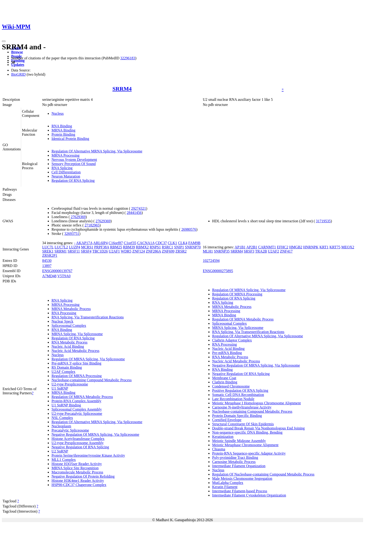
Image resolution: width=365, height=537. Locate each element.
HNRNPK (310, 247)
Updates (17, 65)
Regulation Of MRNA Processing (76, 376)
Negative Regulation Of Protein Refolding (83, 476)
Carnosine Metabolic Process (234, 462)
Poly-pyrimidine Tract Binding (235, 457)
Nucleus (57, 113)
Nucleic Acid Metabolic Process (75, 351)
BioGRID (18, 74)
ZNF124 (138, 251)
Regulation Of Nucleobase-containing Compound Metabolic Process (263, 474)
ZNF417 (286, 251)
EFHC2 (282, 247)
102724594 (211, 261)
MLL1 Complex (63, 460)
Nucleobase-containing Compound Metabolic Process (91, 380)
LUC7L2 (61, 247)
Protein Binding (63, 134)
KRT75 (334, 247)
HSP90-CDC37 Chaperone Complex (78, 485)
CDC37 (161, 243)
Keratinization (222, 437)
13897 (46, 266)
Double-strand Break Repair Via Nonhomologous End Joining (258, 428)
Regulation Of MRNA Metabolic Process (82, 397)
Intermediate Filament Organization (238, 466)
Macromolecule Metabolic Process (77, 472)
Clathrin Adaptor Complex (232, 340)
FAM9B (194, 243)
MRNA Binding (63, 130)
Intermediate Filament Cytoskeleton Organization (249, 495)
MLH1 (208, 251)
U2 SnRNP (59, 451)
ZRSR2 (181, 251)
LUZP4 (74, 247)
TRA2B (261, 251)
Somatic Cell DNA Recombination (238, 395)
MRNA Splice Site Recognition (74, 468)
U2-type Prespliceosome (69, 384)
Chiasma (218, 449)
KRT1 (323, 247)
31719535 (323, 221)
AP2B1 (251, 247)
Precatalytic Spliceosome (70, 430)
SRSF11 (74, 251)
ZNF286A (153, 251)
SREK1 (48, 251)
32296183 (127, 58)
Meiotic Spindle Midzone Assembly (239, 441)
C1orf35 (130, 243)
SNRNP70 (193, 247)
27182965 (91, 225)
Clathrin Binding (224, 382)
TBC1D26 (100, 251)
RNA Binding (61, 126)
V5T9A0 (64, 276)
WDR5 (126, 251)
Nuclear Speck (62, 321)
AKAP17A (84, 243)
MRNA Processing (65, 155)
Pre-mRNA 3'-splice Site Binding (76, 363)
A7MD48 (49, 276)
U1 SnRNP (59, 388)
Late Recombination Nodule (233, 399)
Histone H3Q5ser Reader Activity (76, 464)
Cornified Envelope (226, 420)
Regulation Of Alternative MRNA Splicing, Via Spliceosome (96, 151)
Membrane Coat (224, 378)
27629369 (78, 217)
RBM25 (116, 247)
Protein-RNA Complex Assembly (76, 401)
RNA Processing (63, 313)
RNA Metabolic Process (69, 342)
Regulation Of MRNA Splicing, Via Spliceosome (88, 359)
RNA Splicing (61, 168)
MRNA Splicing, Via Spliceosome (77, 334)
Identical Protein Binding (70, 139)
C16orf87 (116, 243)
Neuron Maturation (65, 176)
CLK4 (182, 243)
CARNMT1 (267, 247)
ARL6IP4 (100, 243)
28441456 (134, 213)
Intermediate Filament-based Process (239, 491)
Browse (17, 52)
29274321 (138, 208)
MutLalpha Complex (227, 483)
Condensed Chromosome (231, 386)
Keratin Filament (224, 487)
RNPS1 (155, 247)
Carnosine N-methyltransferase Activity (241, 407)
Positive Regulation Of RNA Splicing (240, 390)
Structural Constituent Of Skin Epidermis (243, 424)
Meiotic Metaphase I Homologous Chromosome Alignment (256, 403)
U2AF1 (114, 251)
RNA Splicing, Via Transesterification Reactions (87, 317)
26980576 (188, 229)
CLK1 (172, 243)
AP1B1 (240, 247)
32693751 (71, 234)
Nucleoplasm (61, 426)
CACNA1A (146, 243)
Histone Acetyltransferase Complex (78, 439)
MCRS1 (87, 247)
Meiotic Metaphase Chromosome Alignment (245, 445)
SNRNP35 (222, 251)
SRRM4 (122, 89)
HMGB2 (295, 247)
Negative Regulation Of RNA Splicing (80, 447)
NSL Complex (62, 418)
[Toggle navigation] (4, 41)
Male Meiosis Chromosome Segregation (242, 478)
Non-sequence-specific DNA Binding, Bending (247, 432)
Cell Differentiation (66, 172)
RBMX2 (142, 247)
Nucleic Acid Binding (67, 346)
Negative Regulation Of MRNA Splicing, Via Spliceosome (95, 434)
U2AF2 (273, 251)
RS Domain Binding (66, 367)
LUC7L (48, 247)
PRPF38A (101, 247)
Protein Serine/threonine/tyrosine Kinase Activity (88, 455)
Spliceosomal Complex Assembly (76, 409)
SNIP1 (179, 247)
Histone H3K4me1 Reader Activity (77, 481)
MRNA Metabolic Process (71, 309)
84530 (46, 261)
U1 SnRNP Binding (66, 405)
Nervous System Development (74, 160)
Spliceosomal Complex (68, 326)
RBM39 (129, 247)
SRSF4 (86, 251)
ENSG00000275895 (218, 271)
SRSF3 (249, 251)
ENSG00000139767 (57, 271)
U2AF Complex (63, 372)
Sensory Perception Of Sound (73, 164)
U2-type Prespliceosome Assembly (77, 443)
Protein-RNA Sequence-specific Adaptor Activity (249, 453)
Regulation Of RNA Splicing (73, 180)
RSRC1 (167, 247)
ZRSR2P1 (49, 255)
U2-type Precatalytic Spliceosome (76, 413)
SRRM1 (60, 251)
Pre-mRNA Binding (227, 353)
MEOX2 (347, 247)
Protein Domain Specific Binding (237, 416)
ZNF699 (168, 251)
